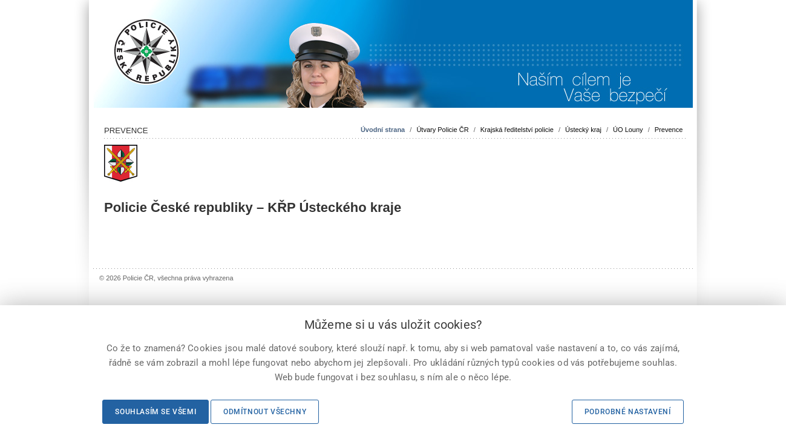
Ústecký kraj (583, 129)
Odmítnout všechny (264, 412)
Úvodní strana (383, 129)
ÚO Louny (628, 129)
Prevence (669, 129)
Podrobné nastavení (628, 412)
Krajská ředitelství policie (517, 129)
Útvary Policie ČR (442, 129)
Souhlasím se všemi (155, 412)
